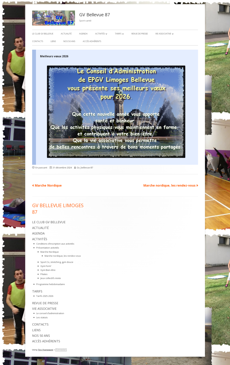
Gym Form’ (45, 266)
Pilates (44, 274)
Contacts (37, 41)
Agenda (83, 33)
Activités (100, 33)
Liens (53, 41)
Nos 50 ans (69, 41)
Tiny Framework (45, 350)
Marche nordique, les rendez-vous (63, 255)
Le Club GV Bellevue (42, 33)
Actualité (66, 33)
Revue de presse (140, 33)
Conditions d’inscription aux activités (55, 243)
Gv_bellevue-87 (85, 167)
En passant (41, 167)
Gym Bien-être (47, 270)
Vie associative (163, 33)
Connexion (61, 350)
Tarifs (118, 33)
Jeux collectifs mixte (50, 278)
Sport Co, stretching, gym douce (56, 262)
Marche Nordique (49, 251)
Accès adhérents (92, 41)
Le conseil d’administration (50, 313)
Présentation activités (47, 247)
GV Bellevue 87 (94, 14)
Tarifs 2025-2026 (44, 296)
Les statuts (42, 317)
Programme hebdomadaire (50, 284)
